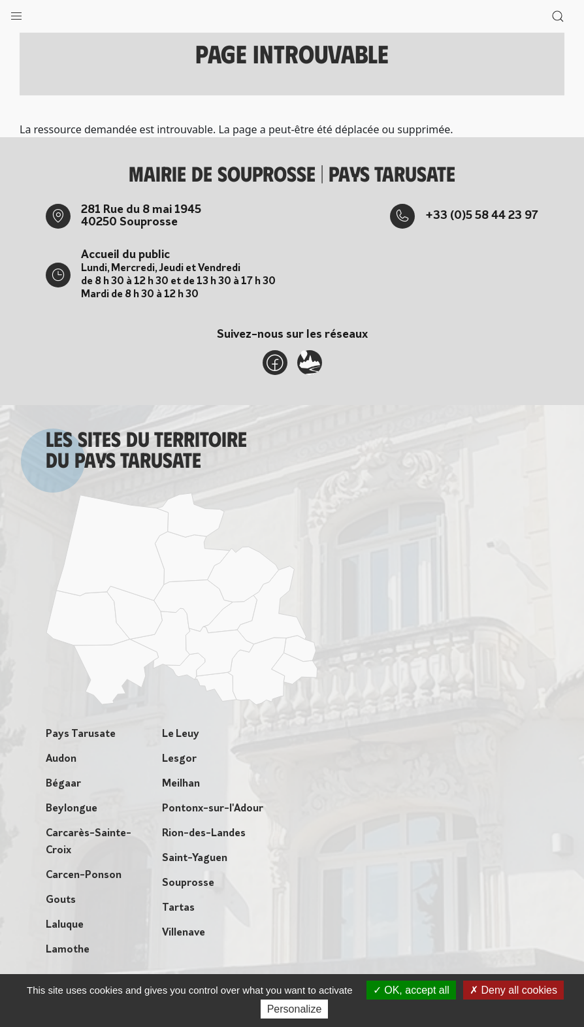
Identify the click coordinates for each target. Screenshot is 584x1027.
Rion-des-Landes (204, 833)
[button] (16, 13)
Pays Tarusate (81, 734)
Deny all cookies (513, 990)
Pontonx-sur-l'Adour (212, 809)
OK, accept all (411, 990)
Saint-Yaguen (194, 858)
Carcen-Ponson (84, 875)
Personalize (294, 1009)
